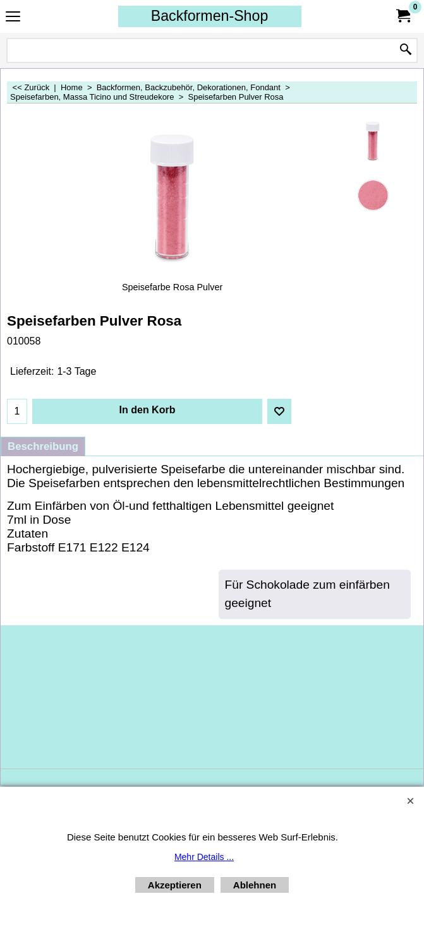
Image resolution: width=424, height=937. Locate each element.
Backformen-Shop (210, 16)
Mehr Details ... (204, 857)
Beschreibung (43, 446)
